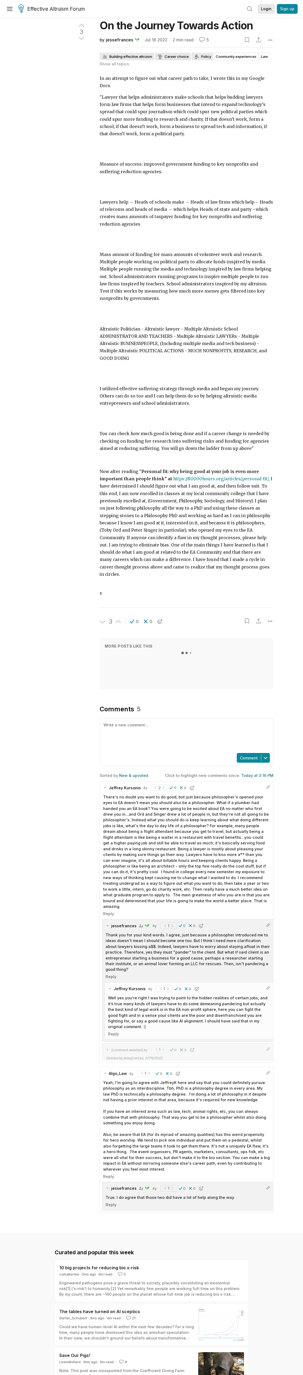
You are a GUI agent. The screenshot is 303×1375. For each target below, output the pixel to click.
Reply (108, 913)
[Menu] (9, 8)
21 (130, 1318)
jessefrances (119, 39)
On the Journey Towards (176, 25)
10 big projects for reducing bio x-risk (99, 1267)
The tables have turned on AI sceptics (99, 1311)
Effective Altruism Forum (51, 9)
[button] (134, 621)
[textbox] (185, 735)
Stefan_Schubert (73, 1318)
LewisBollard (70, 1362)
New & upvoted (133, 775)
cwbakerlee (69, 1274)
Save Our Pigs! (74, 1355)
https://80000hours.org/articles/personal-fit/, (221, 478)
